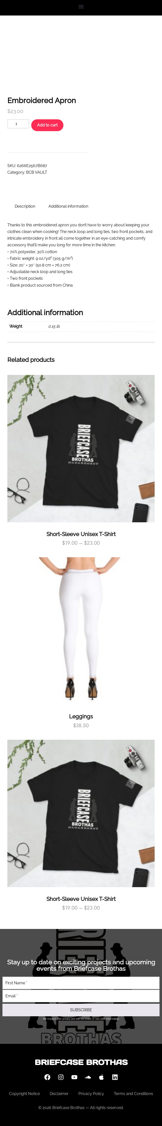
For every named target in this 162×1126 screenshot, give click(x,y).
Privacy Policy (91, 1093)
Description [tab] (25, 206)
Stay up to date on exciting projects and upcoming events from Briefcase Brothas (81, 965)
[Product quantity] (18, 123)
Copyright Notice (24, 1093)
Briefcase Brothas (81, 1062)
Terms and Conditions (133, 1093)
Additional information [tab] (68, 206)
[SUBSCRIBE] (81, 1010)
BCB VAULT (36, 172)
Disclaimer (59, 1093)
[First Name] (81, 983)
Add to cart (47, 125)
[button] (81, 6)
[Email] (81, 996)
